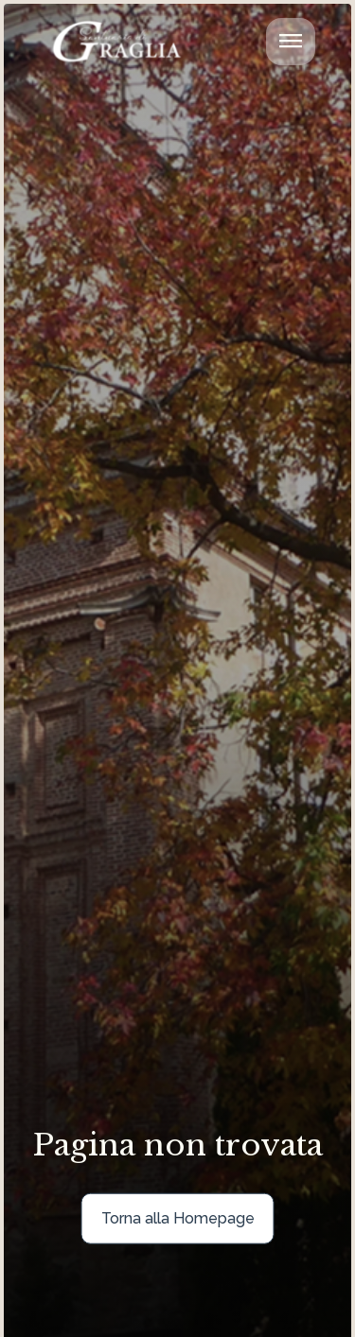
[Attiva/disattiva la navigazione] (290, 41)
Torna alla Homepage (178, 1217)
